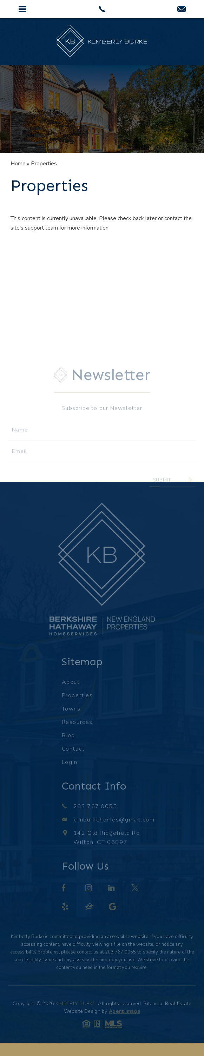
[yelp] (65, 907)
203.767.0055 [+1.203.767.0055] (95, 806)
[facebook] (64, 889)
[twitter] (135, 889)
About (71, 682)
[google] (113, 907)
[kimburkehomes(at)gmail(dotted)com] (181, 10)
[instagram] (89, 889)
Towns (71, 709)
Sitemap (153, 1003)
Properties (77, 695)
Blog (68, 735)
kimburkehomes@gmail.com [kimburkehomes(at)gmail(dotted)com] (114, 820)
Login (70, 762)
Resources (77, 722)
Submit (162, 487)
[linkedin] (112, 889)
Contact (73, 749)
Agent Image (124, 1011)
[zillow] (90, 907)
